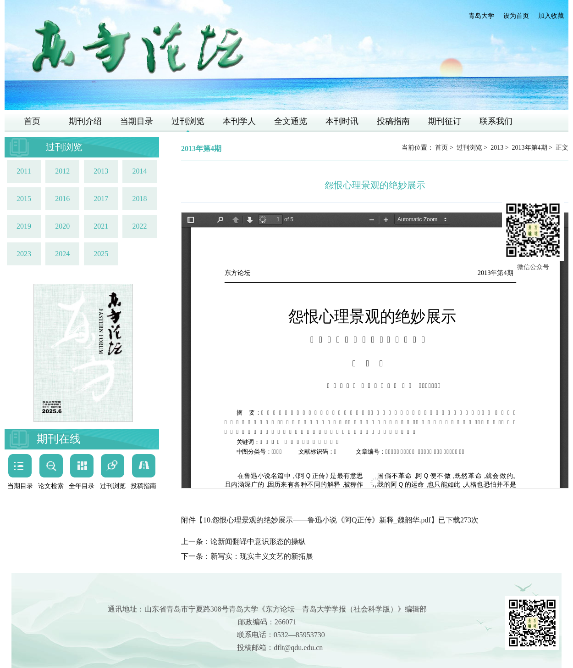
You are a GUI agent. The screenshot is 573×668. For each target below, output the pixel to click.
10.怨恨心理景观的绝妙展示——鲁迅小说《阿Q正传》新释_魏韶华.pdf (317, 520)
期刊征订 (444, 121)
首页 (32, 121)
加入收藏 (551, 15)
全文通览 (290, 121)
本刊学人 (239, 121)
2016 (62, 198)
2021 (101, 226)
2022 (139, 226)
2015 (24, 198)
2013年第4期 (529, 147)
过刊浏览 (187, 121)
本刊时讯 (341, 121)
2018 (139, 198)
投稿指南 (393, 121)
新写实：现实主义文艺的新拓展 (261, 556)
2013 (101, 171)
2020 (62, 226)
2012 (62, 171)
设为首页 (516, 15)
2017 (101, 198)
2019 (24, 226)
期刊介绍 (85, 121)
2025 (101, 254)
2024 (62, 254)
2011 (24, 171)
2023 (24, 254)
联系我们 (495, 121)
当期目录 (136, 121)
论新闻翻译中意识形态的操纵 (258, 541)
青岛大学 (481, 15)
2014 (139, 171)
